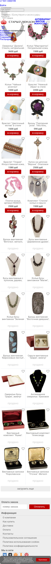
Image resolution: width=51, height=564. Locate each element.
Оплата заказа (9, 502)
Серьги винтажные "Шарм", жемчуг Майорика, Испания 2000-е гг (38, 359)
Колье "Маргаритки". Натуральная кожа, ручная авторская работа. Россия (38, 49)
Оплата (4, 13)
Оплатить (39, 506)
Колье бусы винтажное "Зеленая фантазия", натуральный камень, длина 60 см (13, 320)
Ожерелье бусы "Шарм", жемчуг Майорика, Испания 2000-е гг (13, 397)
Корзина (4, 30)
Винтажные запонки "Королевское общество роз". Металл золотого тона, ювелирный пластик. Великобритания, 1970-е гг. (13, 475)
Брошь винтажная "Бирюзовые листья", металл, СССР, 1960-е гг (13, 359)
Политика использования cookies (21, 541)
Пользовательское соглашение (20, 537)
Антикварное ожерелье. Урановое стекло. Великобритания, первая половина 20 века (38, 397)
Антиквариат (6, 32)
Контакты (5, 16)
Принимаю (42, 560)
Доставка (5, 11)
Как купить (5, 9)
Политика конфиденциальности (20, 546)
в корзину (13, 55)
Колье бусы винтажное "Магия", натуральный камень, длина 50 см (38, 281)
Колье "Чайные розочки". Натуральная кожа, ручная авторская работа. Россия (13, 87)
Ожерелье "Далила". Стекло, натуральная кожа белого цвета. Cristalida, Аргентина (13, 49)
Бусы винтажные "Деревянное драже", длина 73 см (38, 241)
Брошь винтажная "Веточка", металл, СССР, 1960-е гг (13, 241)
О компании (6, 8)
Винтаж (4, 35)
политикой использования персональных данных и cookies (18, 562)
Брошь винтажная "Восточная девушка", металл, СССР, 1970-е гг (37, 320)
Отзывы (4, 15)
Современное (7, 37)
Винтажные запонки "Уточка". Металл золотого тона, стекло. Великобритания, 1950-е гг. (38, 475)
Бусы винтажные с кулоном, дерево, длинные (13, 280)
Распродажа (6, 39)
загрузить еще (25, 488)
